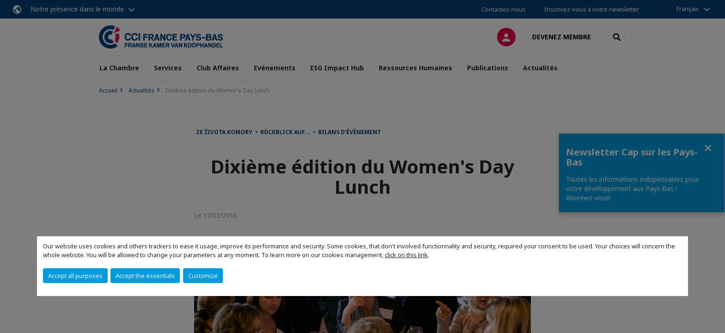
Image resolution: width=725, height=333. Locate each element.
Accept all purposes (75, 275)
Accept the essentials (145, 275)
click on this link (406, 255)
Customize (203, 275)
